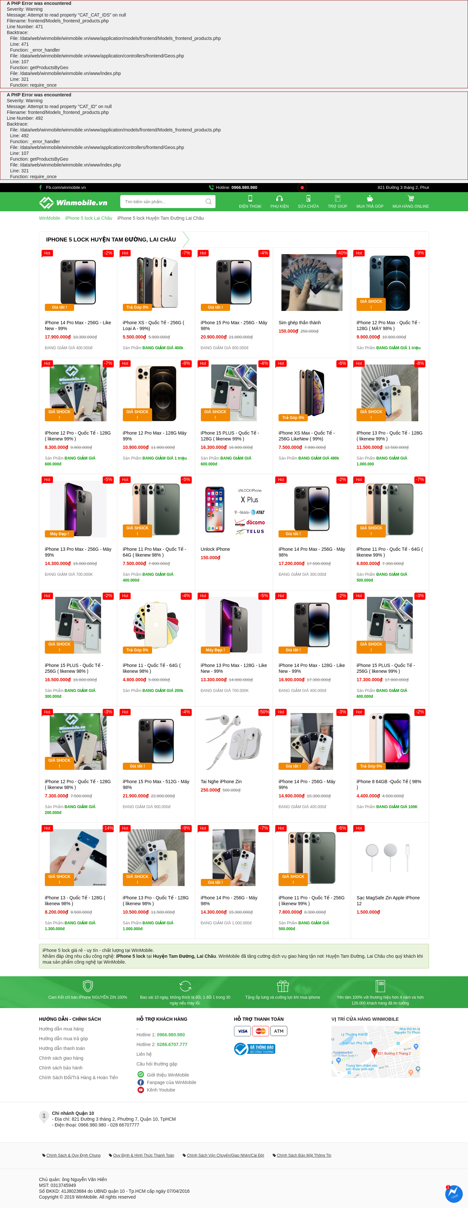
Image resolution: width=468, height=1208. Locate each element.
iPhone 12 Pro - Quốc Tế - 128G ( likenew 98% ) (78, 784)
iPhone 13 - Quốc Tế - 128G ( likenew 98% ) (75, 900)
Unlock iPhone (215, 549)
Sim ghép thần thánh (300, 322)
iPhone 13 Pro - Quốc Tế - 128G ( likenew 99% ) (389, 435)
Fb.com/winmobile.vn (66, 187)
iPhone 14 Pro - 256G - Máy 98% (229, 900)
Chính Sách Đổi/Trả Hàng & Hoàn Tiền (78, 1077)
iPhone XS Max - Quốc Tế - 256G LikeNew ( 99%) (307, 435)
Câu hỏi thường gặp (156, 1063)
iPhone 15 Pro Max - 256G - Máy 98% (234, 325)
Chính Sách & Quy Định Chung (73, 1155)
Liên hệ (144, 1054)
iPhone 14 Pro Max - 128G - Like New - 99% (312, 668)
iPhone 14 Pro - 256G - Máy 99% (307, 784)
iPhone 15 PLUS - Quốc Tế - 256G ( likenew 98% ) (74, 668)
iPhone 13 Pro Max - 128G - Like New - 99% (234, 668)
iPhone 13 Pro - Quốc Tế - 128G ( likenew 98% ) (156, 900)
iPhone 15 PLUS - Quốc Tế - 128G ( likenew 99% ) (230, 435)
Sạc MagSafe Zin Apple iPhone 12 (388, 900)
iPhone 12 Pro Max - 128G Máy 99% (155, 435)
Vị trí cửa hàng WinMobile (365, 1019)
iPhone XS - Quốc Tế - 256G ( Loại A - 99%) (153, 325)
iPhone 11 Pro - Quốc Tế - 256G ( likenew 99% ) (311, 900)
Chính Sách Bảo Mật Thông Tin (304, 1155)
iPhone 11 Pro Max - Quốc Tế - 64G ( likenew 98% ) (154, 552)
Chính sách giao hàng (61, 1058)
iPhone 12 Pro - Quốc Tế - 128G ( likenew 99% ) (78, 435)
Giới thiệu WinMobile (168, 1075)
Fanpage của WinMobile (171, 1082)
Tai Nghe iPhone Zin (221, 781)
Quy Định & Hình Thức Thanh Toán (143, 1155)
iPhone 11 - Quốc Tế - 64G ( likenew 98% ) (152, 668)
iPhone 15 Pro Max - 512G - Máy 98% (156, 784)
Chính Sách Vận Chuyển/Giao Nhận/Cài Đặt (225, 1155)
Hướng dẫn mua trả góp (63, 1038)
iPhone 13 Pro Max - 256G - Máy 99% (78, 552)
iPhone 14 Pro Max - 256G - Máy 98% (312, 552)
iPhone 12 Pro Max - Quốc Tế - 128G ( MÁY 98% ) (388, 325)
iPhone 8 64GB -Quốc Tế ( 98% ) (389, 784)
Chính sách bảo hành (61, 1067)
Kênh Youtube (161, 1089)
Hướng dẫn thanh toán (62, 1048)
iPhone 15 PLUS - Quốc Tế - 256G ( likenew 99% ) (386, 668)
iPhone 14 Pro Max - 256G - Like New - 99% (78, 325)
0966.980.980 (244, 187)
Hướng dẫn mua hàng (61, 1028)
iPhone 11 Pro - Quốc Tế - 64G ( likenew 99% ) (390, 552)
